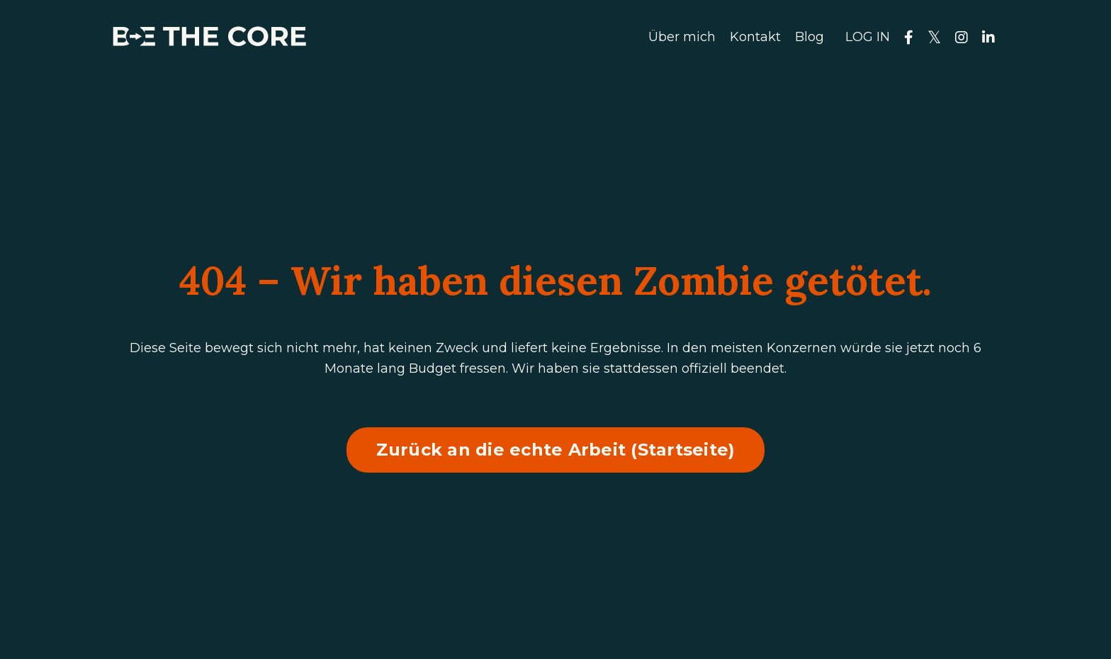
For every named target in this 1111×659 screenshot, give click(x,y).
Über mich (682, 37)
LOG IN (867, 37)
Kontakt (755, 37)
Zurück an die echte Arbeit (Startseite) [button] (555, 449)
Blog (809, 37)
